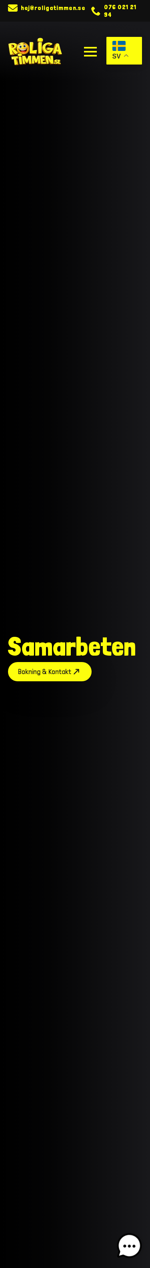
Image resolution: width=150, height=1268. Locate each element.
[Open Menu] (90, 51)
